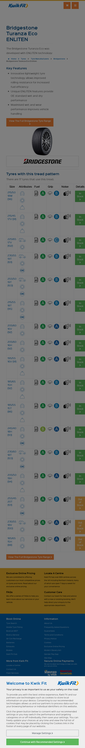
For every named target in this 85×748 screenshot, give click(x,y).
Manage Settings (42, 733)
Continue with (42, 741)
